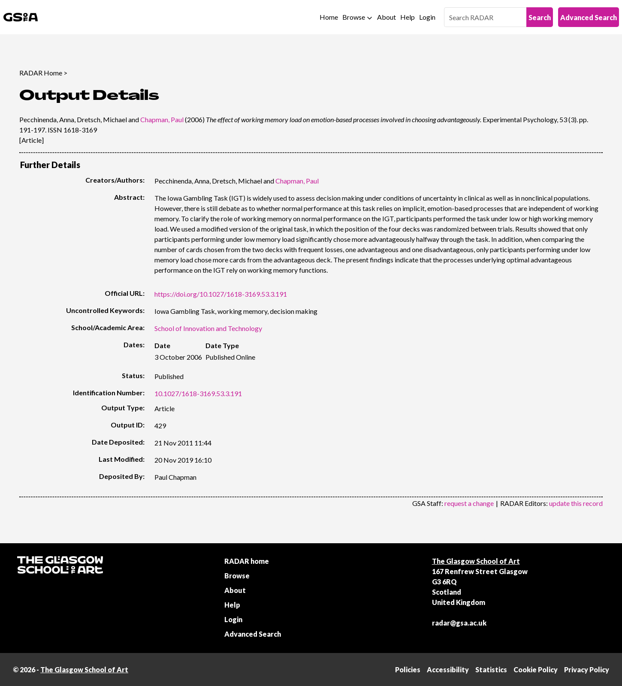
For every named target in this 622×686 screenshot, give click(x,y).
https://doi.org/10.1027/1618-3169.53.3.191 (220, 294)
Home (329, 17)
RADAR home (246, 561)
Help (407, 17)
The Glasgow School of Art (476, 561)
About (386, 17)
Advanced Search (588, 17)
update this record (576, 503)
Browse (353, 17)
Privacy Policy (586, 669)
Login (427, 17)
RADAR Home (40, 73)
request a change (469, 503)
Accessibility (448, 669)
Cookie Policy (535, 669)
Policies (407, 669)
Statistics (491, 669)
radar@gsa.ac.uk (459, 623)
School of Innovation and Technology (208, 328)
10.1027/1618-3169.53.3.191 (198, 393)
